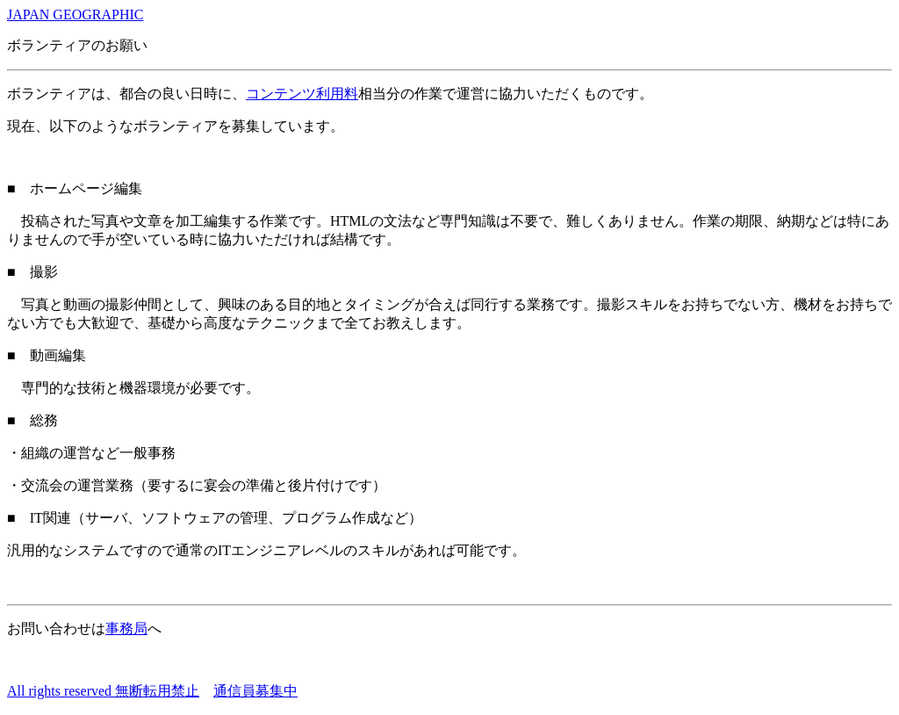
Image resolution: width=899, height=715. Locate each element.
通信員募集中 (255, 690)
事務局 (126, 628)
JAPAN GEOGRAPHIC (75, 14)
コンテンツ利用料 (302, 93)
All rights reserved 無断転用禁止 (103, 690)
